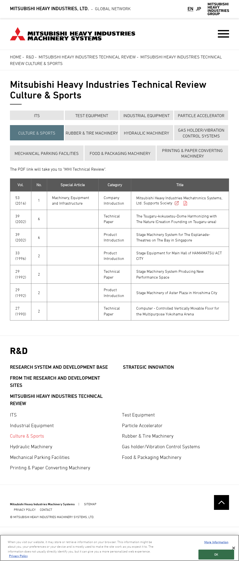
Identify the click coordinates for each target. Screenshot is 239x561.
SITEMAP (90, 504)
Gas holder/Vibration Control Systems (201, 133)
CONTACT (46, 510)
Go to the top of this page (221, 502)
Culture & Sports (36, 133)
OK (216, 554)
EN (190, 8)
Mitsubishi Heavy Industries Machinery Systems (42, 504)
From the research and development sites (55, 381)
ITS (37, 115)
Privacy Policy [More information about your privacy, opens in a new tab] (18, 556)
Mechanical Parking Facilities (47, 153)
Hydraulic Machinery (146, 133)
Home (15, 56)
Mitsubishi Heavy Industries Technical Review (87, 56)
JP (198, 8)
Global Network (70, 8)
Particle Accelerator (201, 115)
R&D (30, 56)
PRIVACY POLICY (25, 510)
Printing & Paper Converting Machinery (192, 153)
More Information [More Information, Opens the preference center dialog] (216, 542)
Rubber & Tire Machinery (92, 133)
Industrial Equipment (146, 115)
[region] (119, 548)
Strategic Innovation (148, 367)
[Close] (233, 548)
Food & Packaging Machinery (120, 153)
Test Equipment (91, 115)
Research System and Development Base (59, 367)
